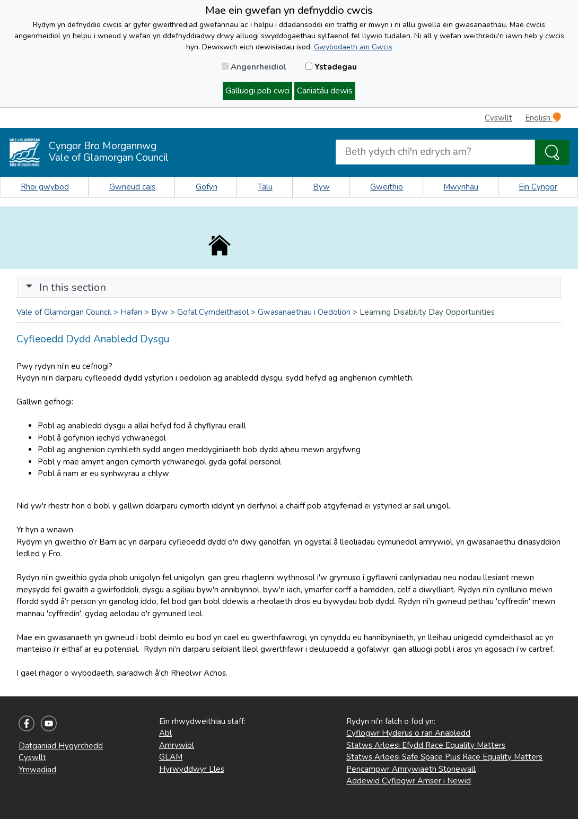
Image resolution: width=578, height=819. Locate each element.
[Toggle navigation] (289, 288)
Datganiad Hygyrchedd (61, 745)
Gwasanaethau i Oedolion (304, 312)
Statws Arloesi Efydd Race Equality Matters (425, 745)
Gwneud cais (132, 187)
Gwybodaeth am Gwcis (353, 47)
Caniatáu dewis (325, 91)
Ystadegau (331, 67)
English (543, 117)
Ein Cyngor (538, 187)
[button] (29, 287)
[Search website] (435, 152)
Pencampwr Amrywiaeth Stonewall (411, 769)
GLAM (170, 757)
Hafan (131, 312)
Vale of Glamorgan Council (63, 312)
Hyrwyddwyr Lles (191, 769)
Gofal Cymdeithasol (213, 312)
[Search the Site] (552, 152)
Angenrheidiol (254, 67)
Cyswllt (498, 118)
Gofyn (206, 187)
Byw (321, 187)
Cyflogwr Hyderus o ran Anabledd (408, 733)
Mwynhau (460, 187)
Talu (265, 187)
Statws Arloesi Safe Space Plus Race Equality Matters (444, 757)
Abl (165, 733)
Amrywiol (176, 745)
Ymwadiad (37, 769)
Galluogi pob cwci (257, 91)
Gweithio (386, 187)
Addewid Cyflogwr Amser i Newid (408, 780)
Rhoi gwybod (45, 187)
